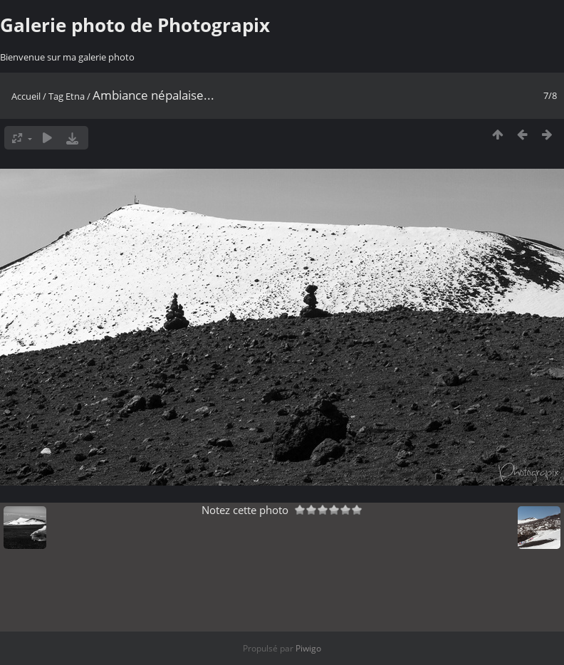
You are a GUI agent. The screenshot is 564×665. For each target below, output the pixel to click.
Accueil (26, 96)
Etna (75, 96)
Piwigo (308, 648)
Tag (55, 96)
